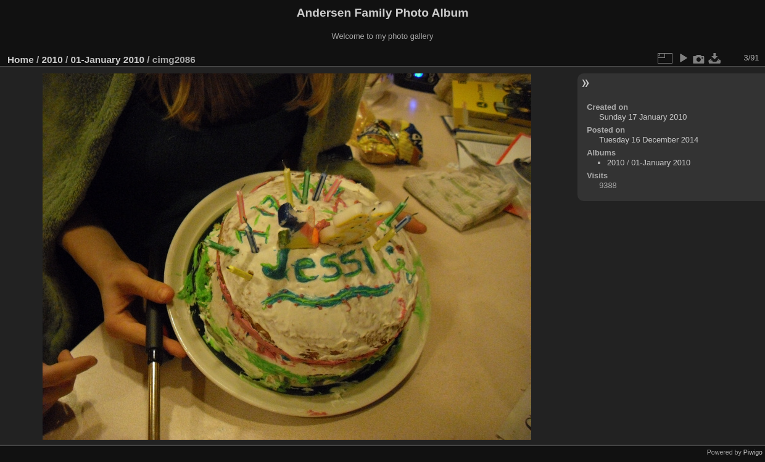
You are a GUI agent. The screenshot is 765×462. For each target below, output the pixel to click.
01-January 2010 (107, 59)
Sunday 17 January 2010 (643, 117)
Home (20, 59)
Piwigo (753, 452)
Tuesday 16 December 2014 (648, 139)
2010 (52, 59)
